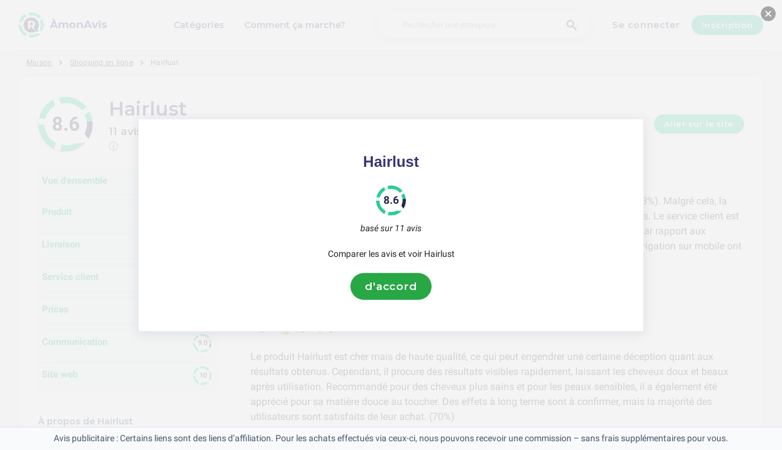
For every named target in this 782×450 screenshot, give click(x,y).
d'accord (391, 286)
